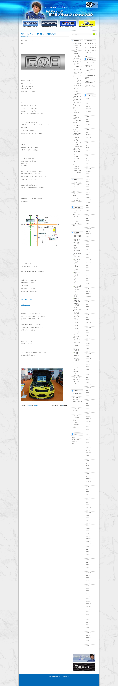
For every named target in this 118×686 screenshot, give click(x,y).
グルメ (74, 410)
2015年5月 (88, 434)
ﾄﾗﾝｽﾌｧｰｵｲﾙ (77, 250)
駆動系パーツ (76, 130)
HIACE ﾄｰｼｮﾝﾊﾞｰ (77, 401)
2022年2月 (88, 223)
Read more (65, 405)
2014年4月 (88, 468)
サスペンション (76, 72)
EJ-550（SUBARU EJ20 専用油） (77, 354)
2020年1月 (88, 288)
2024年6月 (88, 150)
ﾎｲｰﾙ (75, 156)
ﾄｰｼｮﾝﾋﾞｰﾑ (76, 85)
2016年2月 (88, 411)
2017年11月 (88, 356)
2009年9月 (88, 609)
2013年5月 (88, 494)
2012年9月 (88, 515)
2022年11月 (88, 200)
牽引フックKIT (77, 151)
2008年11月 (88, 635)
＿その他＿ (75, 166)
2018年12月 (88, 322)
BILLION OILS (76, 235)
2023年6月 (88, 181)
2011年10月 (88, 544)
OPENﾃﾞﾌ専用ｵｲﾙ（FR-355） (77, 314)
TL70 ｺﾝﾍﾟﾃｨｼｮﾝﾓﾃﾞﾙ (76, 295)
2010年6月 (88, 585)
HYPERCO (74, 441)
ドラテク (75, 413)
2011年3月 (88, 562)
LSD (75, 131)
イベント (27, 405)
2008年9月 (88, 640)
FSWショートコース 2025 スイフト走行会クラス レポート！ (90, 87)
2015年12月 (88, 416)
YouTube (75, 404)
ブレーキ (75, 91)
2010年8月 (88, 580)
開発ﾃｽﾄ (74, 195)
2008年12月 (88, 632)
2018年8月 (88, 332)
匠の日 (30, 405)
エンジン (75, 51)
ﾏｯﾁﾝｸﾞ (74, 225)
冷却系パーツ (76, 111)
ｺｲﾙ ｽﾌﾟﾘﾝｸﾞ (76, 221)
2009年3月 (88, 624)
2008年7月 (88, 645)
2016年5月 (88, 403)
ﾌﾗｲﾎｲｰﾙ (76, 144)
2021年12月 (88, 228)
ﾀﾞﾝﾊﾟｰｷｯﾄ (76, 83)
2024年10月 (88, 140)
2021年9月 (88, 236)
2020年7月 (88, 273)
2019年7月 (88, 304)
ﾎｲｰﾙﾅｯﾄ (76, 158)
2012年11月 (88, 510)
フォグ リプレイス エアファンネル (77, 114)
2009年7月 (88, 614)
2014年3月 (88, 471)
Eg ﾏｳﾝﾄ (76, 56)
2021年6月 (88, 244)
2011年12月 (88, 538)
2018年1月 (88, 351)
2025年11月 (88, 108)
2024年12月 (88, 134)
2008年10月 (88, 637)
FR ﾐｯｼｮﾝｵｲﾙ (77, 285)
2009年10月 (88, 606)
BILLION (74, 437)
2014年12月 (88, 447)
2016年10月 (88, 390)
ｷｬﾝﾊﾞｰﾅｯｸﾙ (76, 80)
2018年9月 (88, 330)
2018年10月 (88, 327)
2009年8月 (88, 611)
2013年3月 (88, 499)
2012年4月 (88, 528)
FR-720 (76, 319)
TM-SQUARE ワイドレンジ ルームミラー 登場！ (90, 77)
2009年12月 (88, 601)
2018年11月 (88, 325)
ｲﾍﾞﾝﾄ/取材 (76, 172)
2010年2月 (88, 596)
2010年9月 (88, 577)
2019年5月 (88, 309)
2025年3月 (88, 127)
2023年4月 (88, 186)
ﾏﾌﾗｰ (75, 49)
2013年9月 (88, 486)
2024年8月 (88, 145)
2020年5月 (88, 278)
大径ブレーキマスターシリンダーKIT (77, 107)
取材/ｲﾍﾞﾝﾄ (75, 191)
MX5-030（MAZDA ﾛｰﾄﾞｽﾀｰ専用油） (77, 360)
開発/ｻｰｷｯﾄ (76, 170)
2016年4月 (88, 405)
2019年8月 (88, 301)
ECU (75, 53)
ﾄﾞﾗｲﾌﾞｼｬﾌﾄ (76, 142)
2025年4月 (88, 124)
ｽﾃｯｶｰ (75, 154)
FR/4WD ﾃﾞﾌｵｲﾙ (77, 309)
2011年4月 (88, 559)
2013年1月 (88, 504)
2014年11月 (88, 450)
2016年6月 (88, 400)
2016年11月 (88, 387)
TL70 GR (77, 291)
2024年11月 (88, 137)
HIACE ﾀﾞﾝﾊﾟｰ (76, 399)
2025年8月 (88, 116)
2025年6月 (88, 119)
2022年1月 (88, 226)
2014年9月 (88, 455)
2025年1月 (88, 132)
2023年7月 (88, 179)
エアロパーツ (76, 43)
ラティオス (75, 417)
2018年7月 (88, 335)
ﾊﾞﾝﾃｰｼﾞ (74, 375)
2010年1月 (88, 598)
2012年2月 (88, 533)
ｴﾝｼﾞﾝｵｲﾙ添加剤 (77, 66)
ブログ (74, 415)
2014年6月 (88, 463)
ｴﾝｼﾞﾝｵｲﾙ (76, 64)
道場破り (75, 427)
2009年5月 (88, 619)
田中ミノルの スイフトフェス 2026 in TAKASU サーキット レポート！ (90, 64)
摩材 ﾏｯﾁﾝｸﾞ (75, 193)
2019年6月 (88, 306)
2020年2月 (88, 286)
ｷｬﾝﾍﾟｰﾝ (74, 198)
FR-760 (76, 325)
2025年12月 (88, 106)
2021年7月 (88, 241)
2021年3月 (88, 252)
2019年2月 (88, 317)
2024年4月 (88, 155)
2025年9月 (88, 114)
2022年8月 (88, 207)
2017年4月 (88, 374)
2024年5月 (88, 153)
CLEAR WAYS (76, 397)
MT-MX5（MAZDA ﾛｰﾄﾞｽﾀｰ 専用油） (77, 305)
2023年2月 (88, 192)
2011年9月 (88, 546)
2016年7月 (88, 398)
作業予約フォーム (25, 305)
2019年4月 (88, 312)
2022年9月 (88, 205)
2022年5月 (88, 215)
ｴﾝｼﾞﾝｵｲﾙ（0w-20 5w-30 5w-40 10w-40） (77, 341)
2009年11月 (88, 603)
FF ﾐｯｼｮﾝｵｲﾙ (77, 256)
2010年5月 (88, 588)
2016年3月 (88, 408)
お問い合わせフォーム (26, 299)
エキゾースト (76, 45)
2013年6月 (88, 491)
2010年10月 (88, 575)
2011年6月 (88, 554)
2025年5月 (88, 121)
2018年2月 (88, 348)
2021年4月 (88, 249)
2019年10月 (88, 296)
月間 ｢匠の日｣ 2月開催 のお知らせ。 (39, 34)
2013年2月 (88, 502)
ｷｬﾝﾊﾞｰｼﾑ (76, 78)
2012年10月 (88, 512)
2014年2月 (88, 473)
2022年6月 (88, 213)
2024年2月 (88, 160)
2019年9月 (88, 299)
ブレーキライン (77, 102)
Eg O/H (75, 55)
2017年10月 (88, 358)
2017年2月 (88, 379)
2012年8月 (88, 517)
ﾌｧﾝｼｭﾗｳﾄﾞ (76, 125)
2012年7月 (88, 520)
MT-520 (76, 298)
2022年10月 (88, 202)
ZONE (73, 443)
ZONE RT (75, 184)
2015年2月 (88, 442)
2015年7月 (88, 429)
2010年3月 (88, 593)
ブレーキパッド (77, 96)
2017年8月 (88, 364)
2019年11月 (88, 293)
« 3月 (85, 56)
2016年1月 (88, 413)
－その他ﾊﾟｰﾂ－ (76, 146)
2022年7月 (88, 210)
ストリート (75, 188)
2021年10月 (88, 233)
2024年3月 (88, 158)
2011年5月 (88, 557)
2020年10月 (88, 265)
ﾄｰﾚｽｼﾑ (75, 87)
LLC (73, 365)
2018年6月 (88, 338)
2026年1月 (88, 103)
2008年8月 (88, 643)
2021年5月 (88, 246)
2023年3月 (88, 189)
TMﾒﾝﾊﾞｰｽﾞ (76, 168)
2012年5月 (88, 525)
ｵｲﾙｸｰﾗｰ (76, 124)
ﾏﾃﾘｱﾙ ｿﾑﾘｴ (75, 200)
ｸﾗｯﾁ (75, 140)
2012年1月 (88, 536)
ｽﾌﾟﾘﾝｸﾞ (76, 82)
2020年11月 (88, 262)
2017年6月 (88, 369)
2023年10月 (88, 171)
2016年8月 (88, 395)
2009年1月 (88, 630)
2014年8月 (88, 458)
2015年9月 (88, 424)
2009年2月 (88, 627)
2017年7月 (88, 366)
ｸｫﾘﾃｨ (74, 219)
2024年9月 (88, 142)
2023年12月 (88, 166)
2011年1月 (88, 567)
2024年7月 (88, 147)
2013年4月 (88, 497)
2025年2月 (88, 129)
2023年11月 (88, 168)
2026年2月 (88, 101)
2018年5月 (88, 340)
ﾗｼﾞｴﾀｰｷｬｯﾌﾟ (76, 379)
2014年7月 (88, 460)
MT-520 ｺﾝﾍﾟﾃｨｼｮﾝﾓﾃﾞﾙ (77, 301)
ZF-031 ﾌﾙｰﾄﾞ (76, 182)
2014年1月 (88, 476)
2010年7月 (88, 583)
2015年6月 (88, 432)
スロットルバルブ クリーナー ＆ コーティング (77, 60)
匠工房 (74, 422)
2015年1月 (88, 445)
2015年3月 (88, 439)
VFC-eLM (75, 367)
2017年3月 (88, 377)
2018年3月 (88, 345)
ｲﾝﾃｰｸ (75, 63)
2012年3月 (88, 530)
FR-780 (76, 328)
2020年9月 (88, 267)
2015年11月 (88, 418)
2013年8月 (88, 489)
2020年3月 (88, 283)
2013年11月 (88, 481)
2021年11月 (88, 231)
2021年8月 (88, 239)
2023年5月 (88, 184)
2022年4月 (88, 218)
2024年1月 (88, 163)
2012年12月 (88, 507)
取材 (74, 212)
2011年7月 (88, 551)
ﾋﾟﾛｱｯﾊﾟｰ (76, 89)
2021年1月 (88, 257)
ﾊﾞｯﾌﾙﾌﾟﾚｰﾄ (76, 69)
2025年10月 (88, 111)
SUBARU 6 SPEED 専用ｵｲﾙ (77, 244)
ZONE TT (75, 186)
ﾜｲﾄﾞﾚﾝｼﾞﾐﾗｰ (77, 163)
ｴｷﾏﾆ (75, 47)
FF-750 (76, 278)
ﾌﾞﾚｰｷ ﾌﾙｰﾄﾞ (76, 377)
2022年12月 (88, 197)
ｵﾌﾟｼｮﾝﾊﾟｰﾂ (75, 214)
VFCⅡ (74, 369)
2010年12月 (88, 570)
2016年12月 (88, 385)
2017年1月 (88, 382)
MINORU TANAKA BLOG (64, 676)
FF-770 (76, 281)
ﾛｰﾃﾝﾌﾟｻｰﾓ (75, 384)
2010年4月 (88, 590)
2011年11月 (88, 541)
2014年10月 (88, 452)
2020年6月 (88, 275)
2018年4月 (88, 343)
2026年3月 (88, 98)
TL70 (76, 289)
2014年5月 (88, 465)
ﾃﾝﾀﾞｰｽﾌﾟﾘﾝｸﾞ (76, 223)
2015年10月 (88, 421)
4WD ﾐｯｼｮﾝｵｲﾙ (77, 236)
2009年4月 (88, 622)
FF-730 (76, 275)
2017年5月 (88, 372)
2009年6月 (88, 617)
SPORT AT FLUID (76, 138)
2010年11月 (88, 572)
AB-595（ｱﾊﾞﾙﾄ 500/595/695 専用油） (77, 348)
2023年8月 (88, 176)
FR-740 (76, 322)
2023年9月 (88, 173)
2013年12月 (88, 478)
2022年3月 (88, 220)
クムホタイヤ (76, 408)
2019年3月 (88, 314)
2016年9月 (88, 392)
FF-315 (76, 262)
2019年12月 (88, 291)
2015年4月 (88, 437)
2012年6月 (88, 523)
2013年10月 (88, 484)
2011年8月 (88, 549)
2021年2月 (88, 254)
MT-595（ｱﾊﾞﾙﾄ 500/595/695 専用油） (77, 267)
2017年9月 (88, 361)
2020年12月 (88, 260)
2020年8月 (88, 270)
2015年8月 (88, 426)
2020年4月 (88, 280)
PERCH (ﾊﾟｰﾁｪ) (76, 210)
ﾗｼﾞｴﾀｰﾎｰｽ (76, 127)
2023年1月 (88, 194)
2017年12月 (88, 353)
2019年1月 (88, 319)
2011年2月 (88, 564)
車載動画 (75, 424)
